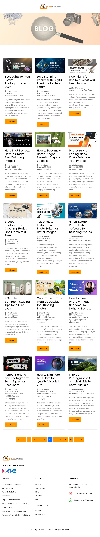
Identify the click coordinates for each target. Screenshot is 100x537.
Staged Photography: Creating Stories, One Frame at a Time (16, 228)
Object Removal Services (11, 500)
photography (12, 169)
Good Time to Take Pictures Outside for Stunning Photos (49, 303)
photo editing (77, 169)
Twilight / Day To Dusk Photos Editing (15, 503)
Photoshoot (23, 169)
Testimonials (40, 488)
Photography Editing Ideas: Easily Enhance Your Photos (79, 156)
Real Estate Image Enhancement (14, 511)
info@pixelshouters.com (80, 493)
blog (37, 492)
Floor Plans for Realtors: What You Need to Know (82, 80)
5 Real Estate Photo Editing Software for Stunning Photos (80, 227)
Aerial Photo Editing (9, 492)
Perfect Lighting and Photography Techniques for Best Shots (17, 380)
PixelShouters (49, 529)
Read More (11, 122)
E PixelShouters (12, 91)
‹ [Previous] (23, 439)
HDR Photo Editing (8, 507)
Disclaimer (39, 511)
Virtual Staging (7, 488)
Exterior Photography (47, 317)
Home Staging (45, 169)
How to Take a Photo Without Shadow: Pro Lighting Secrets (80, 303)
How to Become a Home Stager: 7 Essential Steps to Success (49, 156)
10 (71, 439)
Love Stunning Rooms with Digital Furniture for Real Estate (49, 82)
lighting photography (15, 95)
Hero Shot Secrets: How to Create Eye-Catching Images (17, 156)
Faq (36, 500)
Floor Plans (88, 90)
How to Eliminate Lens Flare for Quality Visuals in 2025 (48, 380)
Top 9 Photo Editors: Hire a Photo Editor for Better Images (47, 227)
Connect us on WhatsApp (81, 500)
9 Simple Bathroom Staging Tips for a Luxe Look (17, 303)
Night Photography (44, 320)
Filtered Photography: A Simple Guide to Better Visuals (80, 380)
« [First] (18, 439)
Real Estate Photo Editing (81, 240)
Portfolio (38, 484)
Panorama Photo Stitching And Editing (16, 515)
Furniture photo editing (48, 95)
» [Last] (81, 439)
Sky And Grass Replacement (12, 484)
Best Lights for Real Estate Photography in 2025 (17, 82)
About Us (38, 496)
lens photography (44, 396)
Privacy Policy (40, 515)
